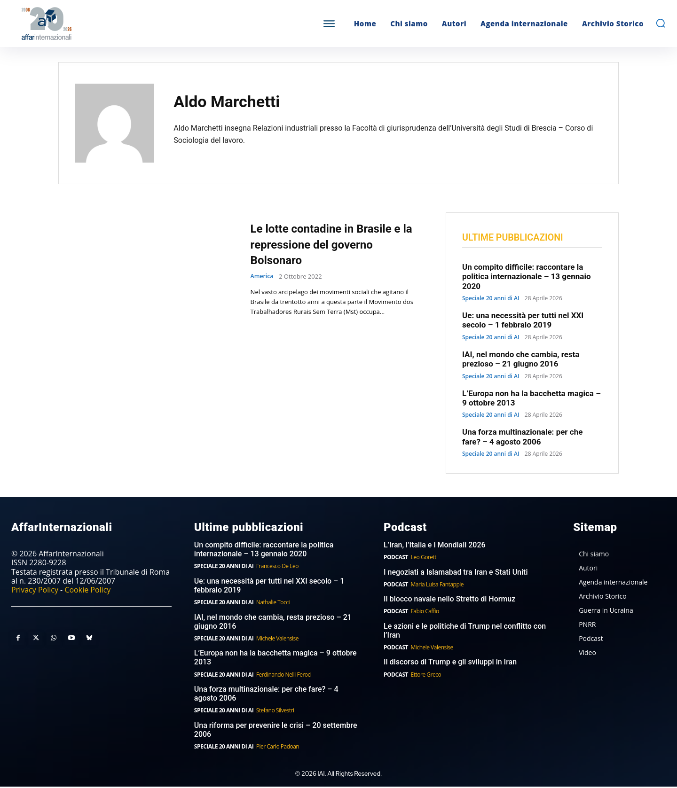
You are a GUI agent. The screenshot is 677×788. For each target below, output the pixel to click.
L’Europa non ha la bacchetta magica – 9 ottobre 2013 (275, 659)
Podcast (396, 558)
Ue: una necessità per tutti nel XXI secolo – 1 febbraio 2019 (522, 321)
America (263, 276)
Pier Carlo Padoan (277, 748)
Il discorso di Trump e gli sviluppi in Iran (450, 663)
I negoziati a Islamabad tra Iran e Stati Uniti (456, 573)
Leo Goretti (424, 558)
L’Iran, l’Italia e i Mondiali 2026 (435, 545)
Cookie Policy (87, 590)
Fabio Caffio (425, 612)
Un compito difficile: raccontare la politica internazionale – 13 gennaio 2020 (526, 277)
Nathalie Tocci (273, 604)
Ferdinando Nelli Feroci (284, 675)
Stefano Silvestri (275, 712)
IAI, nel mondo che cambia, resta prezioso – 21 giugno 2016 (520, 360)
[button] (660, 23)
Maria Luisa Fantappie (437, 585)
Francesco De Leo (277, 567)
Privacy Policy (34, 590)
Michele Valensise (277, 639)
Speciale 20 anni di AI (491, 299)
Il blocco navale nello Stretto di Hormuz (449, 600)
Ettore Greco (426, 675)
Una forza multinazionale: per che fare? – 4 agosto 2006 (522, 438)
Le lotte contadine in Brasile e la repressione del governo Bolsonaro (334, 243)
